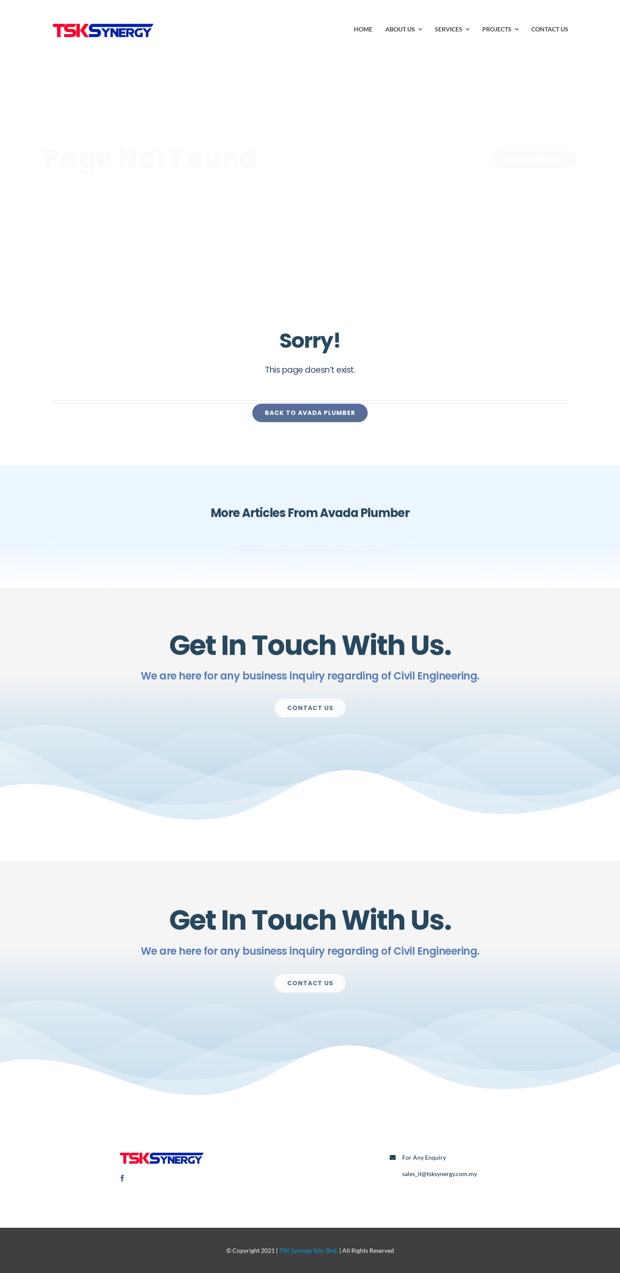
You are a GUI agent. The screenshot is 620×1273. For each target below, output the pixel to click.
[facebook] (122, 1178)
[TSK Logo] (103, 20)
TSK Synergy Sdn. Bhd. (308, 1250)
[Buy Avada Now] (528, 159)
